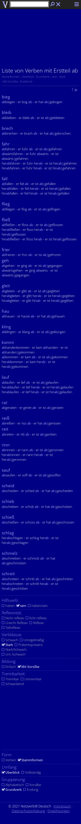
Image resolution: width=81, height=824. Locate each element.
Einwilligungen (59, 811)
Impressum (62, 806)
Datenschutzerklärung (28, 811)
